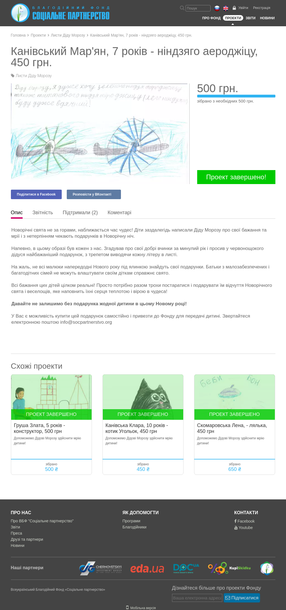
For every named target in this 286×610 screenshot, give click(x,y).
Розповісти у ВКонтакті (92, 194)
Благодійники (135, 527)
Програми (131, 521)
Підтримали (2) (80, 212)
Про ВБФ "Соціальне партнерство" (42, 521)
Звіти (250, 18)
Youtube (243, 527)
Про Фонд (211, 18)
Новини (267, 18)
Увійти (243, 8)
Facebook (244, 521)
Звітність (42, 212)
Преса (16, 533)
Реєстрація (261, 8)
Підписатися (242, 598)
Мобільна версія (141, 608)
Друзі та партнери (27, 539)
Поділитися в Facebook (36, 194)
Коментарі (119, 212)
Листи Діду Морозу (68, 35)
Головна (18, 35)
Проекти (233, 18)
